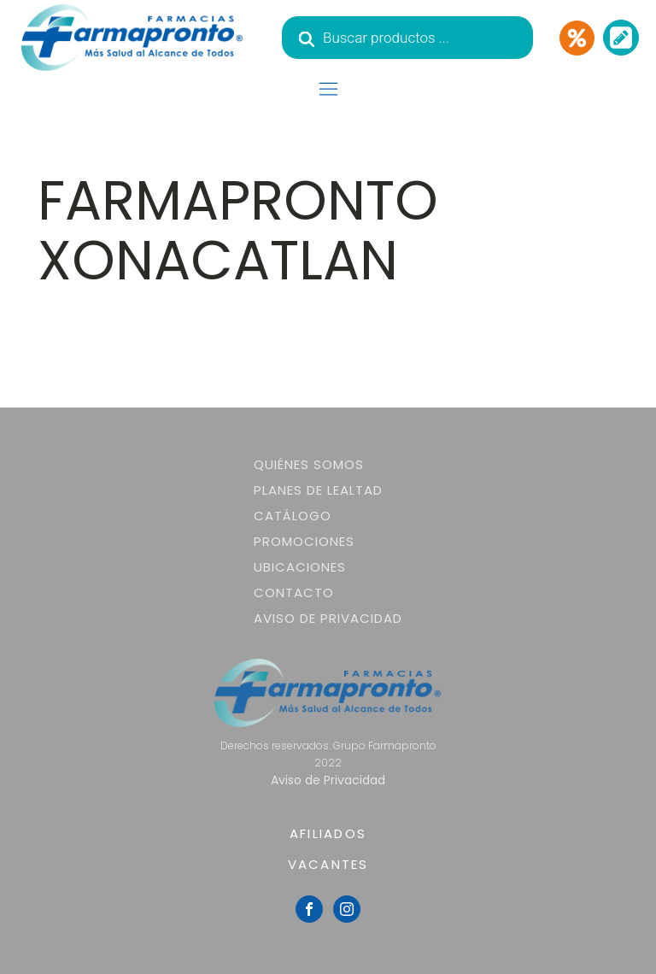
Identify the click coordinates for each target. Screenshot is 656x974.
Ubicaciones (300, 567)
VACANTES (328, 864)
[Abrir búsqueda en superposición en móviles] (407, 37)
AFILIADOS (328, 833)
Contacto (294, 592)
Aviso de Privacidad (328, 618)
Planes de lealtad (318, 490)
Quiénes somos (309, 464)
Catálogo (292, 516)
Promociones (304, 541)
